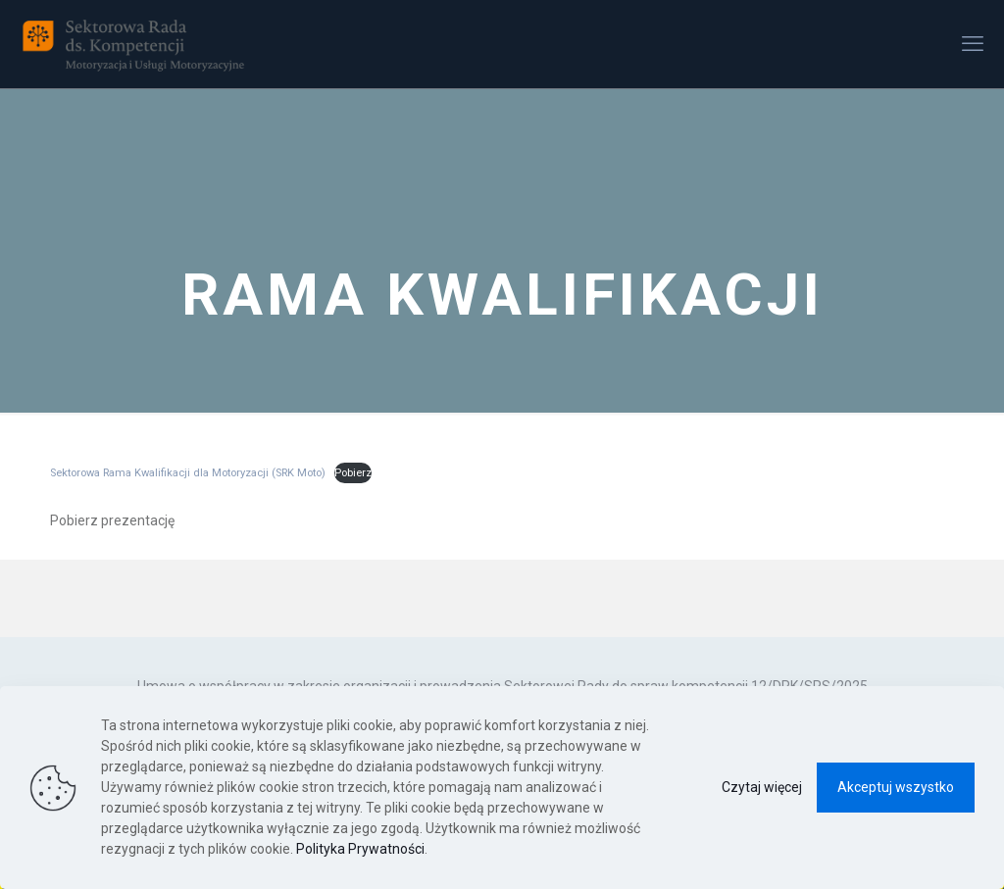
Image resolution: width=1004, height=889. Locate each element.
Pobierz (353, 473)
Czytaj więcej (762, 787)
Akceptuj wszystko (895, 787)
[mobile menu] (972, 44)
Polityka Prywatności (360, 849)
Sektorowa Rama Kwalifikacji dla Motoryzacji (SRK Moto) (188, 473)
